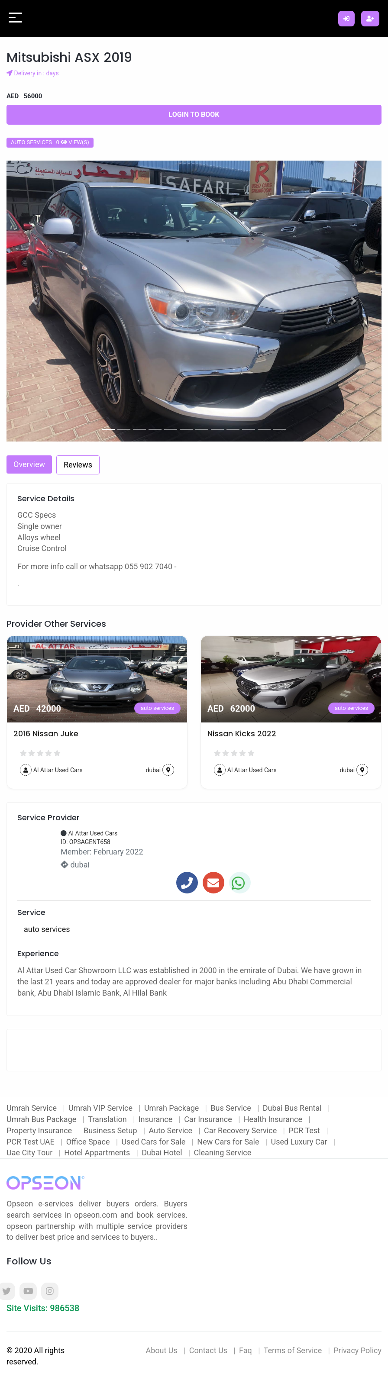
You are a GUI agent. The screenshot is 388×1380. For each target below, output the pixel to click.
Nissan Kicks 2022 (241, 733)
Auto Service (171, 1130)
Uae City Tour (30, 1152)
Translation (108, 1119)
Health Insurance (274, 1119)
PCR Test (305, 1130)
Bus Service (231, 1107)
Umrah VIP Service (101, 1107)
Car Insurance (209, 1119)
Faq (245, 1350)
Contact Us (208, 1350)
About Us (161, 1350)
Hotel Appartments (98, 1152)
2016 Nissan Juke (45, 733)
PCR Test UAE (31, 1141)
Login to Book (194, 114)
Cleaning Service (222, 1152)
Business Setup (111, 1130)
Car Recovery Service (241, 1130)
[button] (34, 301)
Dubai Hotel (163, 1152)
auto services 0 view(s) (50, 142)
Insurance (157, 1119)
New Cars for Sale (229, 1141)
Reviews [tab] (78, 464)
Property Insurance (40, 1130)
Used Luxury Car (300, 1141)
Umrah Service (32, 1107)
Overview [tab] (29, 464)
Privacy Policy (357, 1350)
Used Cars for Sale (154, 1141)
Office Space (89, 1141)
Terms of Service (293, 1350)
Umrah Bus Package (42, 1119)
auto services (157, 708)
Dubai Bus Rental (293, 1107)
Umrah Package (172, 1107)
